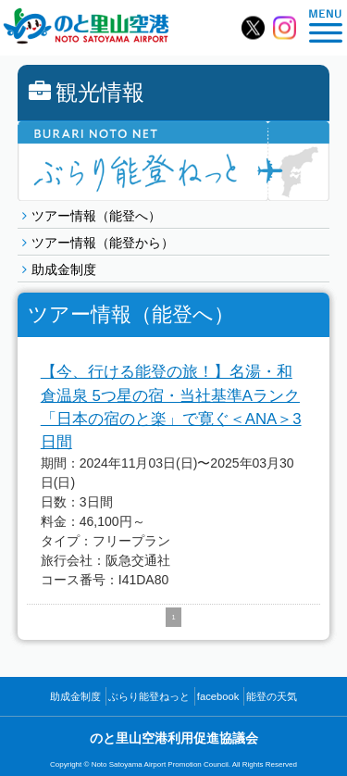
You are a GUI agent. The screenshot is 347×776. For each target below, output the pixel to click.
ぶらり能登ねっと (149, 696)
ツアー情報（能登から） (102, 242)
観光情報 (86, 92)
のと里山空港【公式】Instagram (284, 28)
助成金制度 (63, 269)
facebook (218, 696)
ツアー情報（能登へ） (96, 215)
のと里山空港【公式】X (253, 28)
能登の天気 (271, 696)
